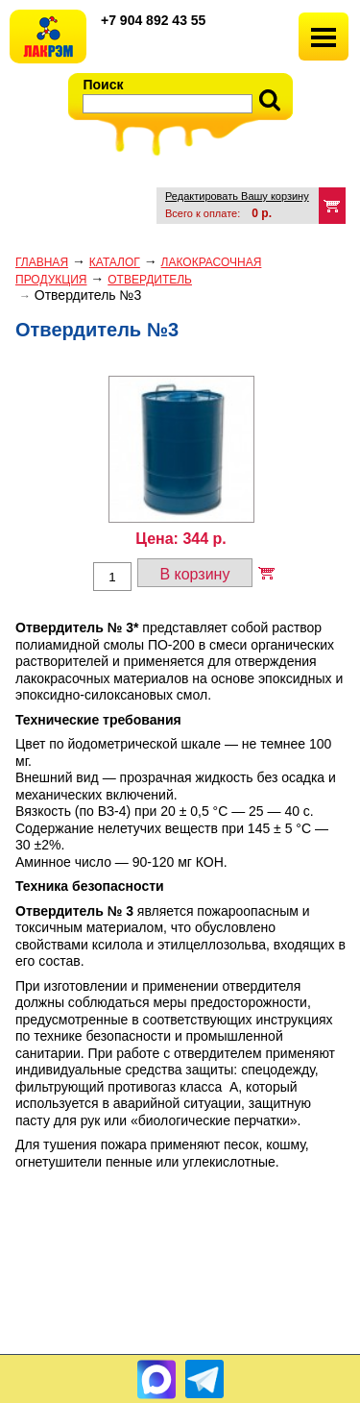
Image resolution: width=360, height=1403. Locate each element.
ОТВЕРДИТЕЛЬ (150, 279)
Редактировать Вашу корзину (237, 196)
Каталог (114, 262)
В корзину (194, 574)
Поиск (104, 84)
